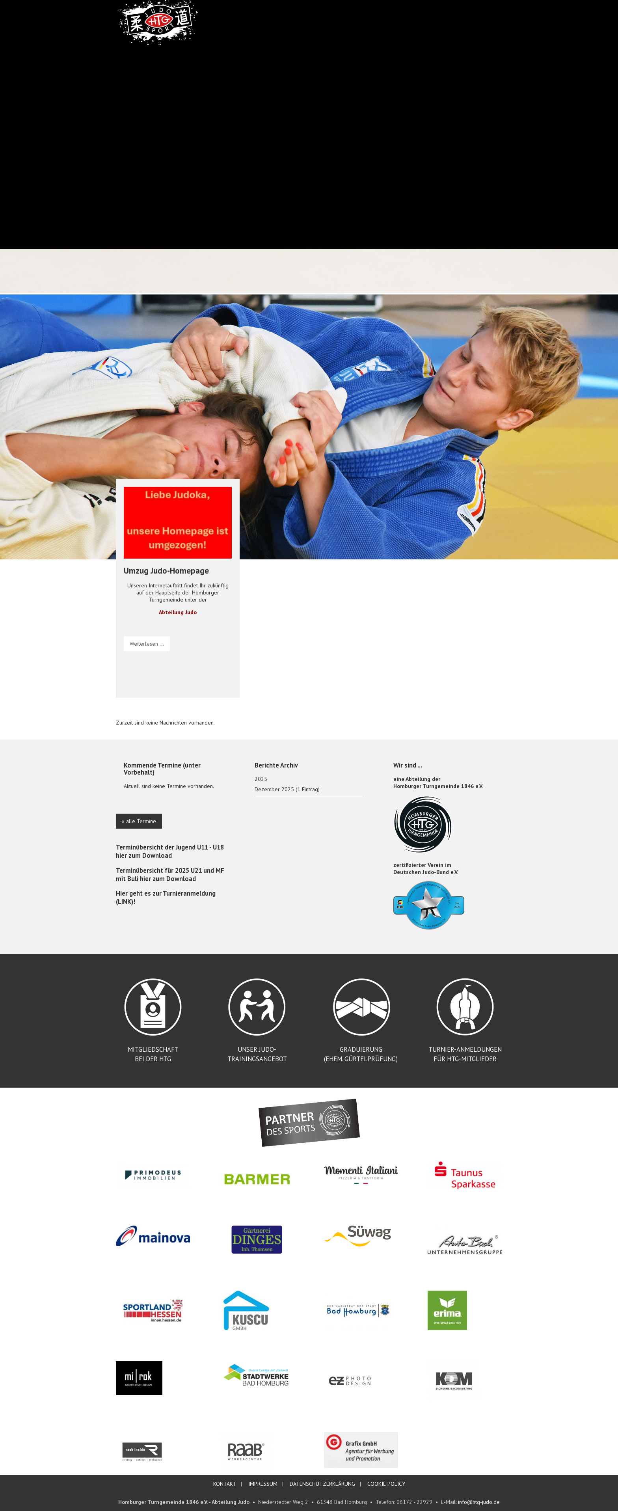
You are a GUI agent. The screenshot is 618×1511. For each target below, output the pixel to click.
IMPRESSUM (262, 1483)
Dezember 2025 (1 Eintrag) (287, 789)
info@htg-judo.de (479, 1501)
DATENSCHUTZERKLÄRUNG (322, 1483)
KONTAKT (224, 1483)
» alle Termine (139, 821)
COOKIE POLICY (386, 1483)
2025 (261, 779)
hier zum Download (144, 855)
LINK (124, 901)
